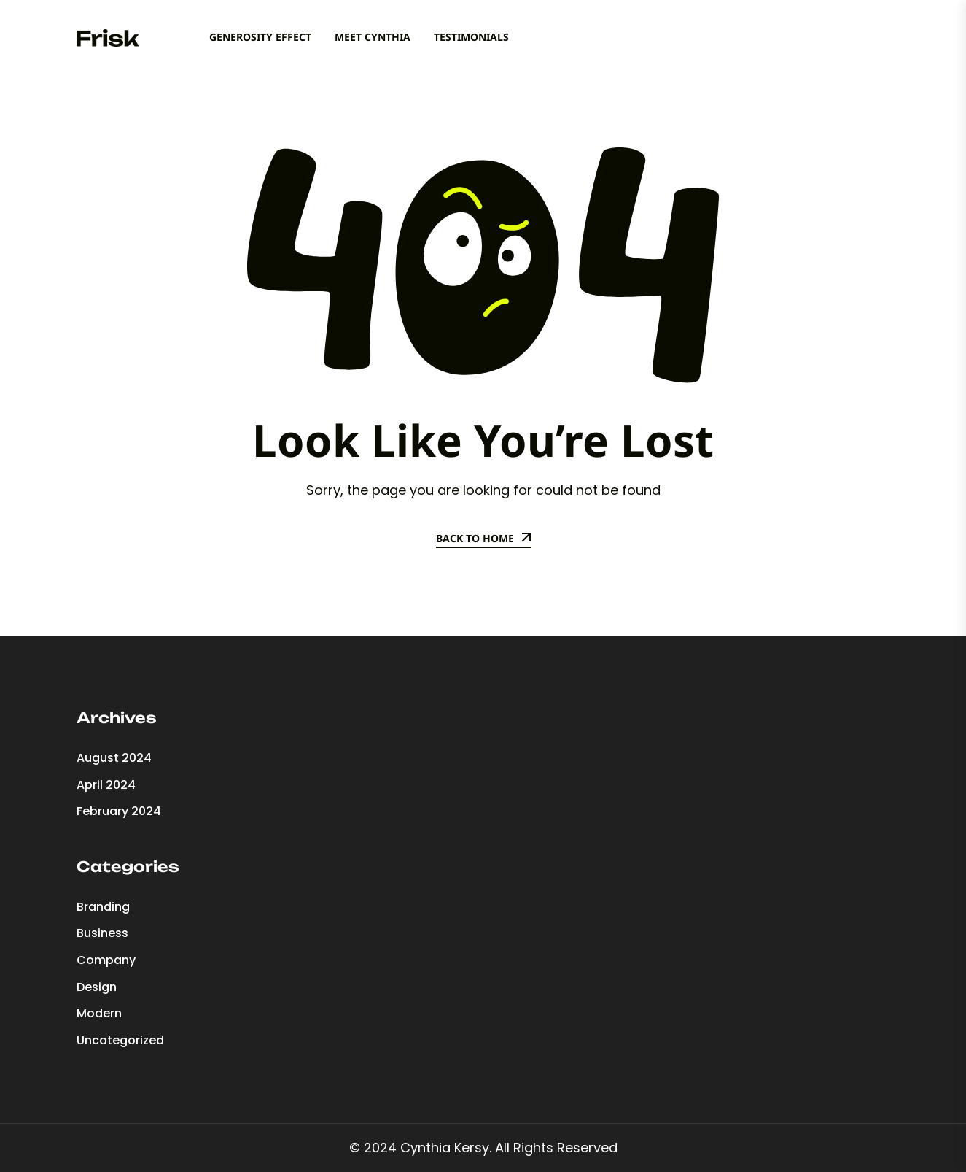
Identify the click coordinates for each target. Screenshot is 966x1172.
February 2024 (119, 811)
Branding (103, 906)
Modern (99, 1013)
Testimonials (471, 37)
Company (106, 960)
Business (102, 933)
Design (97, 987)
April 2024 (106, 784)
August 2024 (114, 757)
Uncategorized (120, 1040)
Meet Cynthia (372, 37)
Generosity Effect (260, 37)
